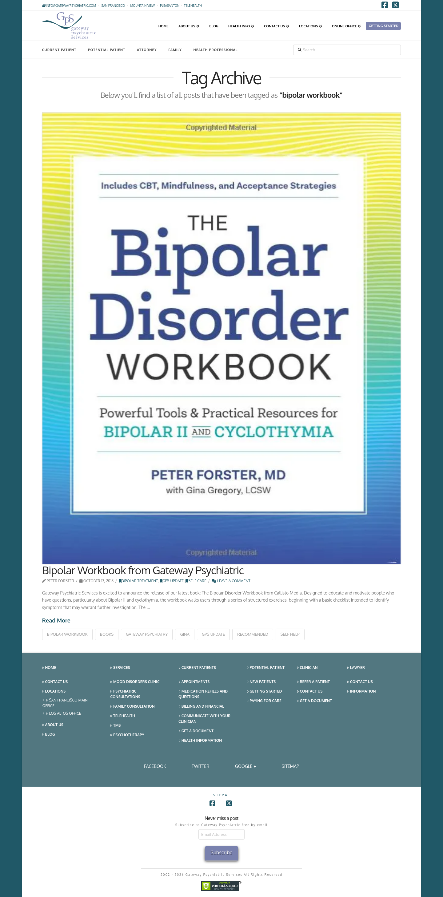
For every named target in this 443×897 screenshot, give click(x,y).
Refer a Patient (313, 682)
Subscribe (222, 852)
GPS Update (172, 581)
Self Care (196, 581)
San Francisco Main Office (65, 703)
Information (361, 691)
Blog (48, 734)
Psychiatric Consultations (125, 694)
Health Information (200, 740)
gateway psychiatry (147, 634)
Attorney (147, 50)
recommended (252, 634)
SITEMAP (290, 766)
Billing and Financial (201, 706)
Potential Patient (106, 50)
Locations (54, 691)
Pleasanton (169, 5)
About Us (52, 725)
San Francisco (113, 5)
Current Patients (197, 667)
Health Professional (216, 50)
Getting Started (264, 691)
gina (185, 634)
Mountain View (142, 5)
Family (175, 50)
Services (120, 667)
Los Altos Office (63, 713)
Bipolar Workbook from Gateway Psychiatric (143, 570)
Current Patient (59, 50)
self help (290, 634)
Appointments (194, 682)
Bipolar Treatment (138, 581)
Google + (245, 766)
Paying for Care (264, 701)
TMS (115, 725)
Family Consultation (132, 706)
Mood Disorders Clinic (134, 682)
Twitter (200, 766)
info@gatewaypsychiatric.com (69, 5)
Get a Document (196, 731)
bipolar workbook (67, 634)
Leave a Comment (231, 581)
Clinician (307, 667)
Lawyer (356, 667)
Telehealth (122, 716)
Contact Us (55, 682)
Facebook (155, 766)
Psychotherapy (127, 735)
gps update (213, 634)
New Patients (261, 682)
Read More (56, 620)
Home (49, 667)
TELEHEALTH (193, 5)
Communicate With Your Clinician (204, 718)
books (107, 634)
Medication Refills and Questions (203, 694)
